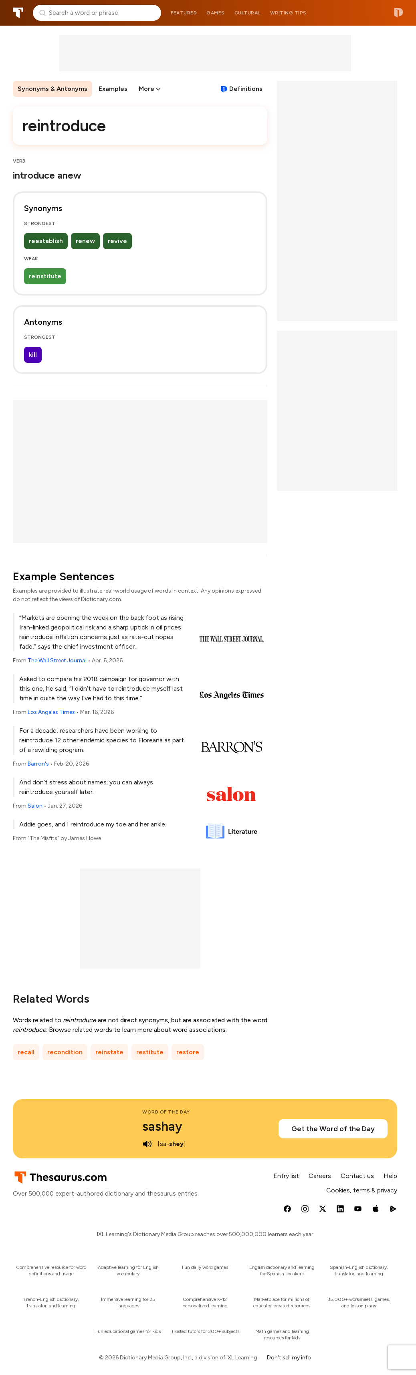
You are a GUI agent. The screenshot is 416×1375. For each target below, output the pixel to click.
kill (33, 354)
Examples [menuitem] (113, 88)
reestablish (46, 241)
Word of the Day (166, 1112)
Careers (320, 1176)
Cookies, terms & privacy (361, 1190)
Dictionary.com (398, 13)
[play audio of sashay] (147, 1144)
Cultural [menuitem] (247, 13)
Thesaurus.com (18, 12)
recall (26, 1052)
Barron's (38, 763)
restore (187, 1052)
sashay (162, 1126)
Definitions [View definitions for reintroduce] (246, 88)
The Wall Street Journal (57, 660)
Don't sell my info (289, 1357)
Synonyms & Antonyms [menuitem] (52, 88)
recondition (65, 1052)
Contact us (357, 1176)
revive (117, 241)
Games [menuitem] (215, 13)
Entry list (286, 1176)
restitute (150, 1052)
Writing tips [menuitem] (288, 13)
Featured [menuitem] (184, 13)
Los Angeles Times (51, 712)
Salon (35, 805)
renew (85, 241)
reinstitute (45, 276)
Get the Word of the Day (333, 1128)
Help (390, 1176)
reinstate (109, 1052)
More (146, 88)
